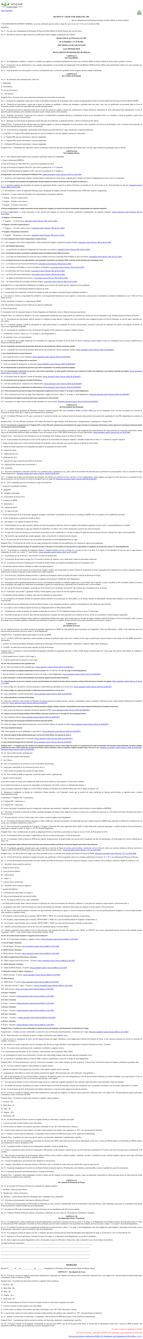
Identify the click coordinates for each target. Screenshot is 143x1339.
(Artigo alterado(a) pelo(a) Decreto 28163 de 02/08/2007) (95, 350)
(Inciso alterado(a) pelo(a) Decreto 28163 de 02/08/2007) (52, 357)
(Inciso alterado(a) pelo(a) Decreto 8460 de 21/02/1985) (40, 946)
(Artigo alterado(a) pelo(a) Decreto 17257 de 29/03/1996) (82, 850)
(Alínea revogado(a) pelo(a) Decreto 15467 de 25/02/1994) (61, 174)
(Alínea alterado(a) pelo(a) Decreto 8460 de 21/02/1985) (35, 996)
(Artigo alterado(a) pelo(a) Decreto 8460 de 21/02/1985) (59, 939)
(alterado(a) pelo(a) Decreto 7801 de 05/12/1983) (41, 221)
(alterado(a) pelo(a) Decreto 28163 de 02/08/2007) (17, 749)
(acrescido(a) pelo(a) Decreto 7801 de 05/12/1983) (67, 267)
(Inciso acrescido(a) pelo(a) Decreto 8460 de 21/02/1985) (53, 985)
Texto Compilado (6, 11)
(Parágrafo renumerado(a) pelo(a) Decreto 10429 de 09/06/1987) (37, 473)
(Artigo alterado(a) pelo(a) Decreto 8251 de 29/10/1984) (111, 432)
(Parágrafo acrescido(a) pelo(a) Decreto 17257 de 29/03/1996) (115, 853)
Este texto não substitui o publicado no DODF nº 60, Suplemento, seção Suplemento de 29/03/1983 (105, 1336)
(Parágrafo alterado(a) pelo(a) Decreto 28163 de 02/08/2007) (109, 394)
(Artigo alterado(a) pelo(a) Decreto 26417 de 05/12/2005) (58, 552)
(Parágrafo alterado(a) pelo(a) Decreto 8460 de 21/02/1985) (108, 1032)
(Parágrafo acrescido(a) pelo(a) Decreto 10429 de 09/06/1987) (76, 479)
